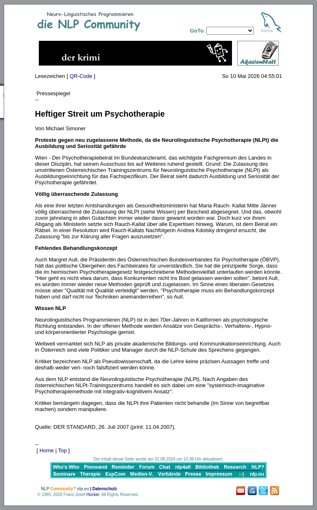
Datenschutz (104, 488)
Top (62, 450)
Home (47, 450)
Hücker (92, 494)
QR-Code (81, 76)
